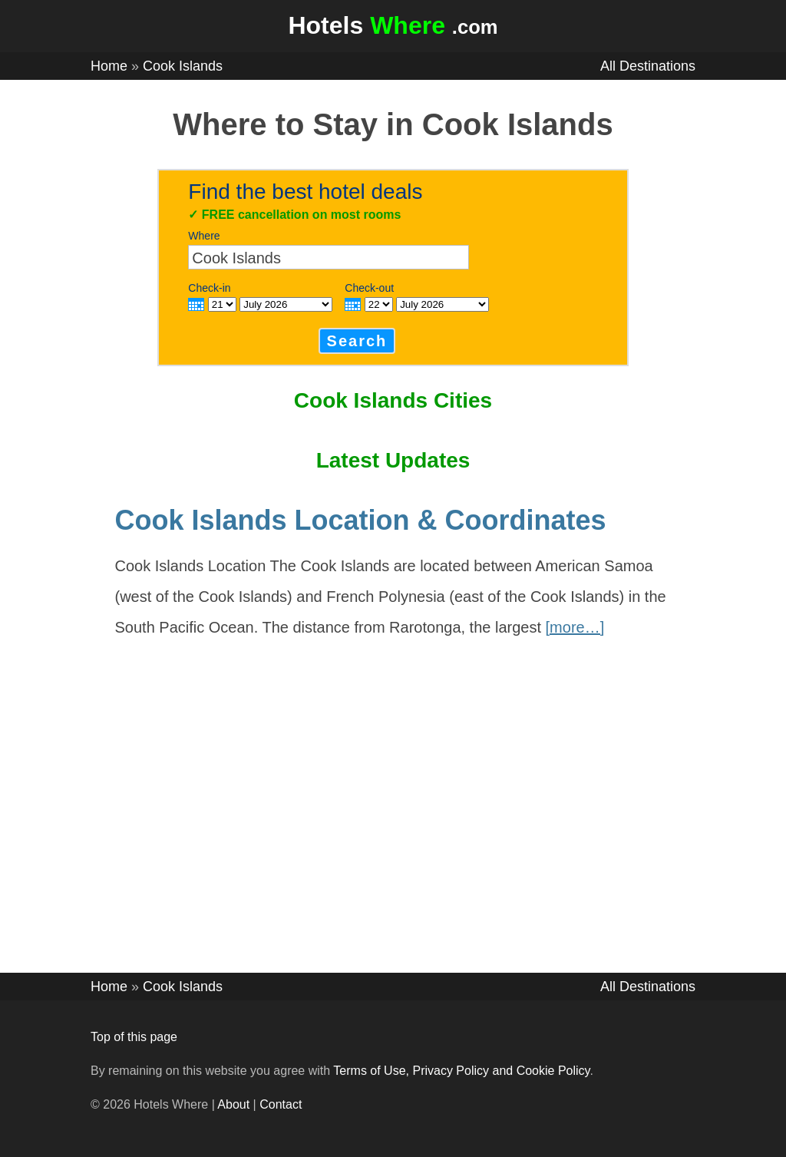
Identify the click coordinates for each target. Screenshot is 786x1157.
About (233, 1104)
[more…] (575, 627)
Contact (280, 1104)
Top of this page (134, 1036)
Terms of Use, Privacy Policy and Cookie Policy (461, 1070)
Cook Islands (183, 66)
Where (204, 236)
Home (109, 66)
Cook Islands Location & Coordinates (360, 520)
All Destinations (647, 66)
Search (357, 340)
